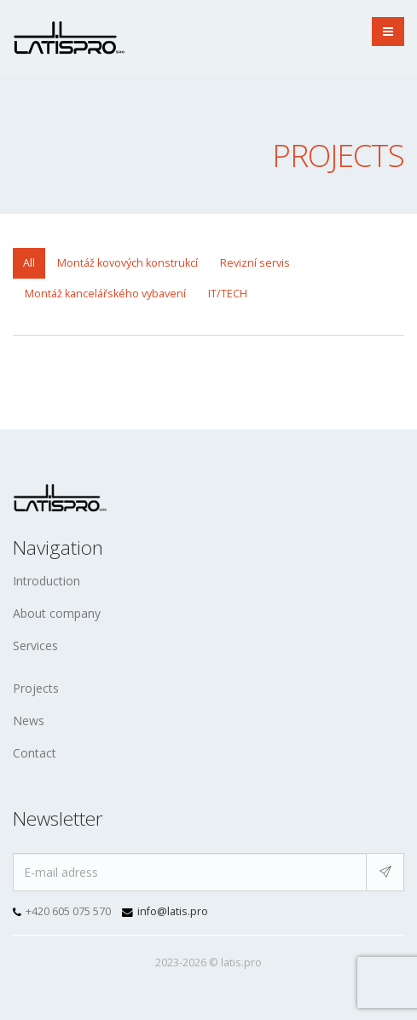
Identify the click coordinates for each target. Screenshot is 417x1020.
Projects (36, 688)
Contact (34, 753)
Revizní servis (255, 263)
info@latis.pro (172, 911)
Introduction (46, 581)
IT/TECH (227, 293)
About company (57, 613)
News (28, 720)
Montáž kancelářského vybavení (105, 293)
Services (35, 645)
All (29, 263)
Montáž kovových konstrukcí (127, 263)
